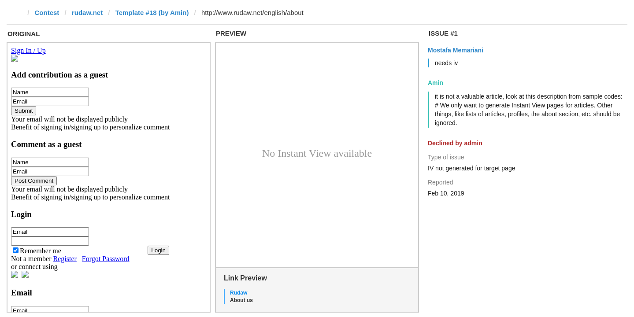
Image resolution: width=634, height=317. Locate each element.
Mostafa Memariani (455, 50)
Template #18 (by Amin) (152, 12)
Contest (47, 12)
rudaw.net (87, 12)
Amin (435, 82)
